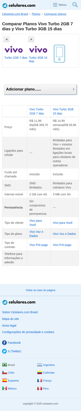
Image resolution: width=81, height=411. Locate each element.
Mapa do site (10, 319)
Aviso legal (9, 325)
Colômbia (46, 372)
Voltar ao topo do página (40, 290)
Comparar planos (55, 14)
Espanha (10, 380)
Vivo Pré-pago (38, 245)
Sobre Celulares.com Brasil (20, 312)
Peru (43, 388)
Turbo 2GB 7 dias (15, 57)
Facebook (11, 342)
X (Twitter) (11, 351)
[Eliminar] (7, 39)
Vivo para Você (63, 222)
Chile (8, 372)
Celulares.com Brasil (19, 6)
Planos (36, 14)
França (44, 380)
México (9, 388)
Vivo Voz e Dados (64, 233)
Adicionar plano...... (40, 89)
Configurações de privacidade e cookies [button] (28, 332)
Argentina (46, 364)
